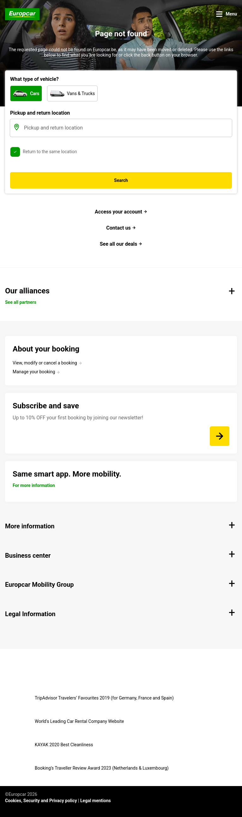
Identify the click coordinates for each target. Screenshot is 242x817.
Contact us (121, 228)
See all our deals (121, 244)
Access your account (121, 212)
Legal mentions (95, 800)
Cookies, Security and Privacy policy (41, 800)
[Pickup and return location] (127, 128)
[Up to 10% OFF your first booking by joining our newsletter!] (219, 436)
